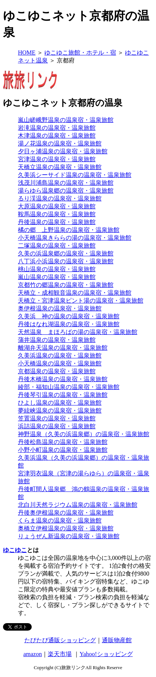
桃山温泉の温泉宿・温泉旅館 (57, 269)
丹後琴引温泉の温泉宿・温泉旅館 (62, 395)
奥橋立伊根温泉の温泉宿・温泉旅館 (65, 528)
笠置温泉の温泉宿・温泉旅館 (57, 418)
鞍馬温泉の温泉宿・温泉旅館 (57, 214)
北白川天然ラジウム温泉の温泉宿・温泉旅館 (77, 505)
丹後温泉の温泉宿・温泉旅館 (57, 222)
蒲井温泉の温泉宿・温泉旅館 (57, 340)
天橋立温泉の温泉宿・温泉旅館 (60, 167)
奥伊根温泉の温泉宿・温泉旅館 (60, 308)
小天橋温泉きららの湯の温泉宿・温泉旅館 (74, 238)
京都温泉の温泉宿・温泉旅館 (57, 371)
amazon (32, 654)
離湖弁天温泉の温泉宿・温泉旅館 (62, 347)
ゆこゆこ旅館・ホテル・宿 (80, 52)
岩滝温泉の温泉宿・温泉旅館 (57, 128)
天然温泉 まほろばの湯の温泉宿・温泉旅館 (77, 332)
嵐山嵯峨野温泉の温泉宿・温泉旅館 (65, 120)
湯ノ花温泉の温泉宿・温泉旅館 (60, 143)
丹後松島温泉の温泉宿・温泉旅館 (62, 442)
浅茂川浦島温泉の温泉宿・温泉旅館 (65, 183)
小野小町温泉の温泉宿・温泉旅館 (62, 450)
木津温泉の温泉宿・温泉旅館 (57, 135)
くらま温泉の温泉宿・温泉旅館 (60, 520)
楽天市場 (60, 654)
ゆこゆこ (15, 550)
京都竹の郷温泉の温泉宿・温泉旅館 (65, 285)
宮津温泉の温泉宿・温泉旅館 (57, 159)
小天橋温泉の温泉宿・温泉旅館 (60, 363)
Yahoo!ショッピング (105, 654)
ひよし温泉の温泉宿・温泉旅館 (60, 402)
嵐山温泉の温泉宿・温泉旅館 (57, 277)
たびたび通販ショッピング (60, 640)
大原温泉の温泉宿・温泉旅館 (57, 206)
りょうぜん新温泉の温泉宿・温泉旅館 (68, 536)
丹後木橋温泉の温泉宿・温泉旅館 (62, 379)
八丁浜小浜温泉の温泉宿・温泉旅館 (65, 261)
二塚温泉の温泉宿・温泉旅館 (57, 245)
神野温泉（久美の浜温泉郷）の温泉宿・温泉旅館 (83, 434)
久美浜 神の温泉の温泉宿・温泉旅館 (68, 316)
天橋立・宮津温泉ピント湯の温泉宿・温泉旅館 (80, 300)
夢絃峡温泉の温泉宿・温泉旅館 (60, 410)
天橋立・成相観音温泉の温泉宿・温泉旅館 (74, 293)
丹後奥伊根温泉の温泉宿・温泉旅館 (65, 512)
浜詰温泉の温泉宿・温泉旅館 (57, 426)
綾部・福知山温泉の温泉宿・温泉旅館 (68, 387)
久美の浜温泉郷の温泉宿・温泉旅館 (65, 253)
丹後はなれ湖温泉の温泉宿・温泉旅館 (68, 324)
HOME (26, 52)
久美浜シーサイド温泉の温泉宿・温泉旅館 (74, 175)
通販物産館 (117, 640)
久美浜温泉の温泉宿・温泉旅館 (60, 355)
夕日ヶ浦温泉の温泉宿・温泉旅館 (62, 151)
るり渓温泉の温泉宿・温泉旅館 (60, 198)
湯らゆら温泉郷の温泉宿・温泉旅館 (65, 190)
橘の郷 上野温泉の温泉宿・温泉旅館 (68, 230)
